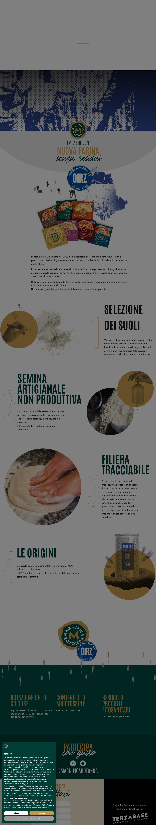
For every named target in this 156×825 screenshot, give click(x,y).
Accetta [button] (42, 813)
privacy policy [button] (26, 760)
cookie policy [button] (37, 765)
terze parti (41, 767)
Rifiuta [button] (16, 813)
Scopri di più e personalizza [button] (29, 818)
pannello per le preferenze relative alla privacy (31, 807)
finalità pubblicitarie (11, 779)
